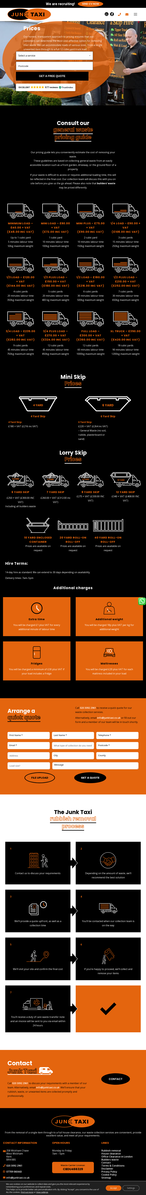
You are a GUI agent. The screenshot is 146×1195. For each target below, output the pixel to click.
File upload (39, 778)
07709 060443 (14, 1171)
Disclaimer (107, 1168)
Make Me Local (121, 1190)
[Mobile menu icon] (135, 14)
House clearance (111, 1153)
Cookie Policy (109, 1174)
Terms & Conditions (113, 1165)
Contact (115, 1079)
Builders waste (110, 1159)
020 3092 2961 (88, 707)
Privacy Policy (109, 1171)
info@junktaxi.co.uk (108, 717)
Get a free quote (52, 76)
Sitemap (106, 1177)
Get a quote (90, 778)
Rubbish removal (111, 1150)
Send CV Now (90, 4)
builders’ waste (106, 183)
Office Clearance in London (117, 1156)
